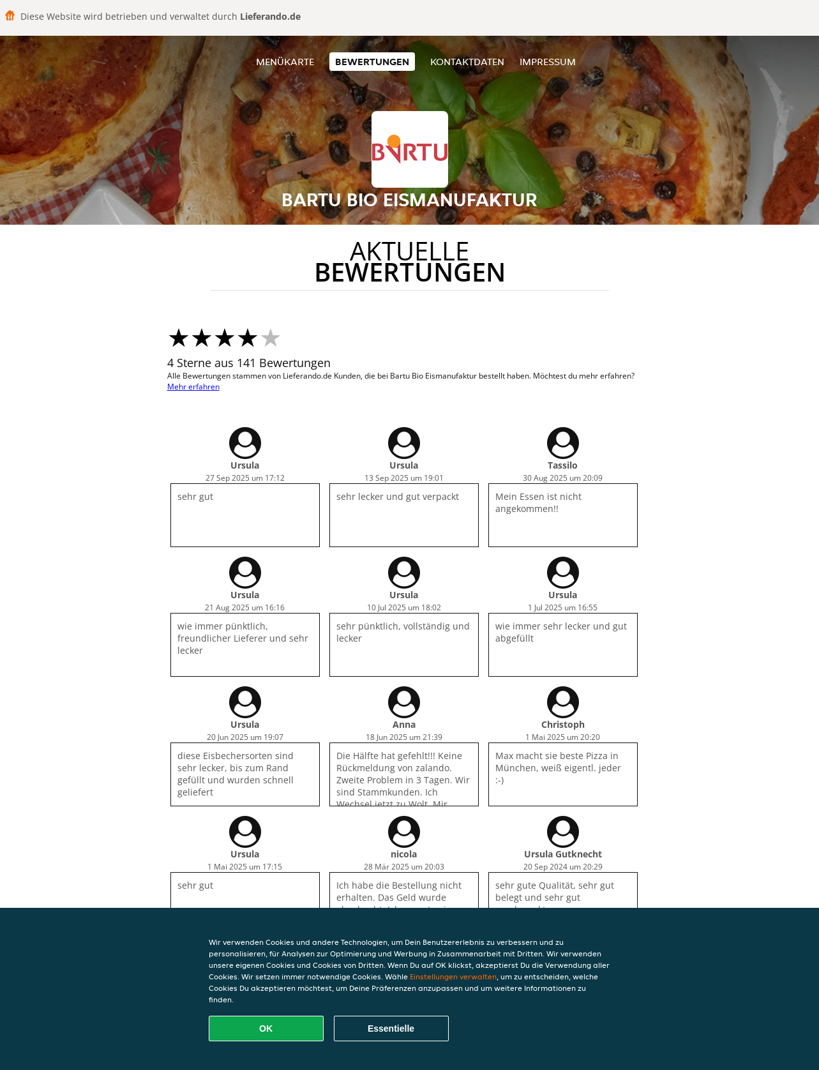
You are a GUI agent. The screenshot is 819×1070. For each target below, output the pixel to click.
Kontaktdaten (467, 61)
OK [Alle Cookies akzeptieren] (266, 1028)
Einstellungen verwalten (453, 976)
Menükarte (285, 61)
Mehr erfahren (193, 386)
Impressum (548, 61)
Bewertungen (372, 61)
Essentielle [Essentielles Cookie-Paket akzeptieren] (391, 1028)
